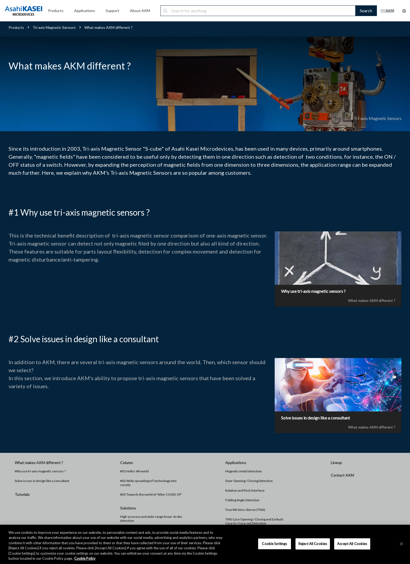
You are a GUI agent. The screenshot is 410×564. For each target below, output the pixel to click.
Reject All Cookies (312, 544)
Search (366, 10)
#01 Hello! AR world (134, 471)
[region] (205, 544)
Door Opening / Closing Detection (249, 481)
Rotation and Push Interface (245, 491)
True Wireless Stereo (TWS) (245, 510)
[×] (401, 544)
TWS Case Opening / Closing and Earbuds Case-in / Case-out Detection (254, 522)
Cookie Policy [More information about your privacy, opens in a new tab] (85, 558)
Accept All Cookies (352, 544)
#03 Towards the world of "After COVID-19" (151, 495)
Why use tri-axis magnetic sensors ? (40, 471)
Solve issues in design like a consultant (42, 481)
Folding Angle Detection (242, 500)
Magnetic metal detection (243, 471)
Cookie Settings (274, 544)
